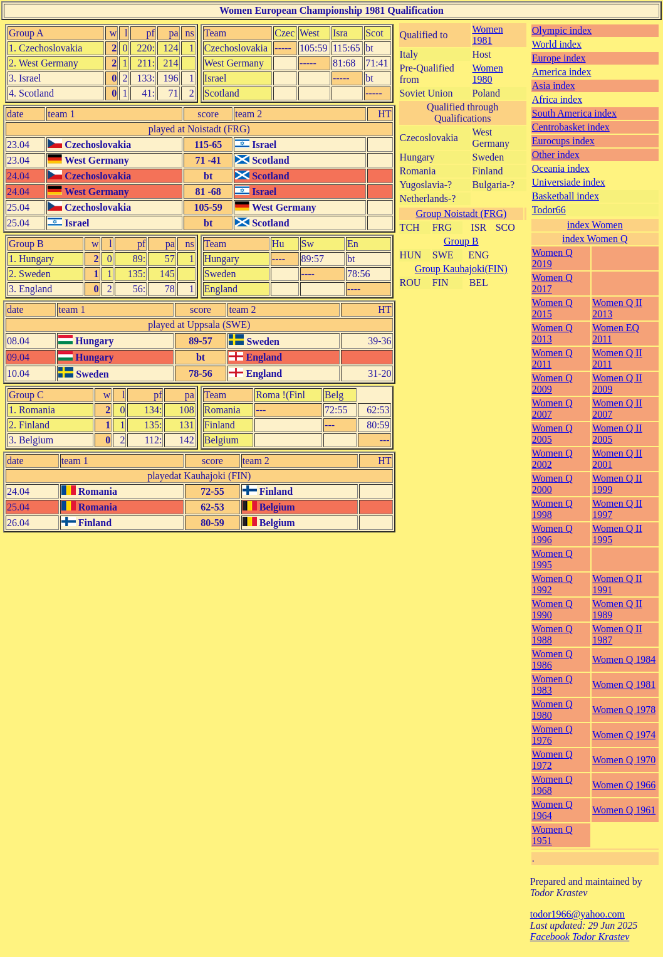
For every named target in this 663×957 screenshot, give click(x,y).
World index (557, 44)
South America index (574, 113)
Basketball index (565, 196)
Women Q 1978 (623, 709)
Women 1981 (487, 35)
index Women (595, 224)
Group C (26, 394)
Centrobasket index (571, 127)
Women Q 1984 (623, 659)
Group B (26, 243)
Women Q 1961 (623, 810)
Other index (556, 154)
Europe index (559, 58)
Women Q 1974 (623, 734)
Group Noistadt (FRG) (460, 213)
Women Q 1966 (623, 785)
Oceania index (561, 168)
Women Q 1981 (623, 684)
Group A (26, 33)
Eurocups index (563, 140)
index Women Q (594, 238)
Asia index (553, 85)
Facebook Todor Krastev (580, 936)
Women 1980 (487, 74)
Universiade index (568, 182)
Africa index (557, 99)
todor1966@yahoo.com (577, 914)
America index (562, 71)
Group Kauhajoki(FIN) (461, 268)
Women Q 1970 (623, 759)
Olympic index (562, 30)
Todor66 (549, 209)
